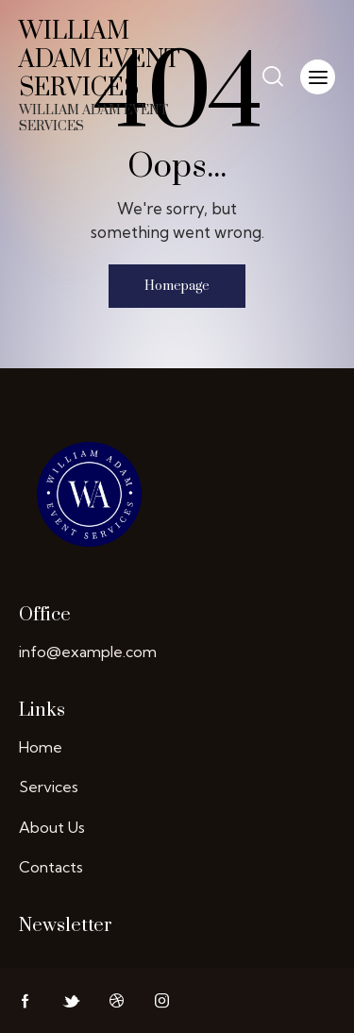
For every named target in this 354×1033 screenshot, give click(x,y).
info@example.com (88, 651)
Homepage (177, 286)
